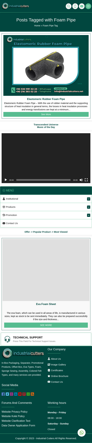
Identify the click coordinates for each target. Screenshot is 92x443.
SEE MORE (46, 325)
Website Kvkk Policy (13, 416)
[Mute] (81, 180)
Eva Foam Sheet (46, 304)
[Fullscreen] (86, 180)
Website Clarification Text (16, 420)
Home (37, 25)
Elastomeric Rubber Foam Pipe (46, 99)
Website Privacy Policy (15, 411)
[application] (46, 158)
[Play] (5, 180)
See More (46, 114)
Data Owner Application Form (18, 425)
